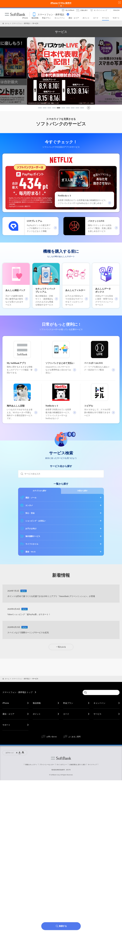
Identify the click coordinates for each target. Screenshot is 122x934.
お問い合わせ (51, 736)
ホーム (7, 23)
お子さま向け (30, 529)
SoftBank (15, 14)
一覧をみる (61, 647)
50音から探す (82, 491)
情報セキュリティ (31, 764)
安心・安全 (30, 513)
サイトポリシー (62, 764)
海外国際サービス (32, 536)
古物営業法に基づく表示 (77, 764)
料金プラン (68, 703)
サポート (6, 725)
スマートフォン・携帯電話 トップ (17, 692)
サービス (97, 714)
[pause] (88, 107)
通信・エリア (8, 714)
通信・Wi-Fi (30, 552)
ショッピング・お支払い (35, 521)
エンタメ (29, 505)
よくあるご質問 (74, 736)
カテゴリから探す (39, 491)
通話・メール (30, 498)
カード (66, 714)
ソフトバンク (61, 758)
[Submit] (21, 474)
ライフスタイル (31, 544)
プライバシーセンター (46, 764)
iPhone (5, 703)
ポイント (37, 714)
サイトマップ (92, 764)
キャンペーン (99, 703)
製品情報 (37, 703)
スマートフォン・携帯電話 (21, 23)
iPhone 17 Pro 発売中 (61, 3)
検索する (63, 926)
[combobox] (64, 474)
